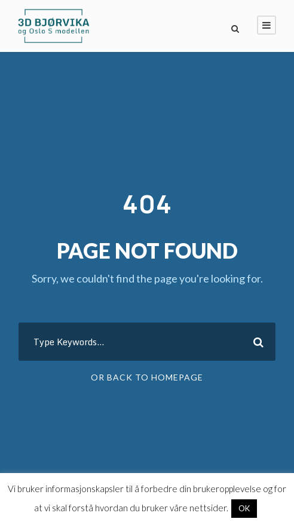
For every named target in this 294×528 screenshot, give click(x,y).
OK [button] (244, 508)
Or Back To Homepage (147, 377)
